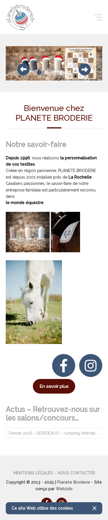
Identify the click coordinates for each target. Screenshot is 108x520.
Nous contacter (76, 473)
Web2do (64, 488)
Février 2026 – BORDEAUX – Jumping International (55, 433)
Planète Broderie (73, 482)
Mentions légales (33, 473)
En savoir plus (54, 386)
